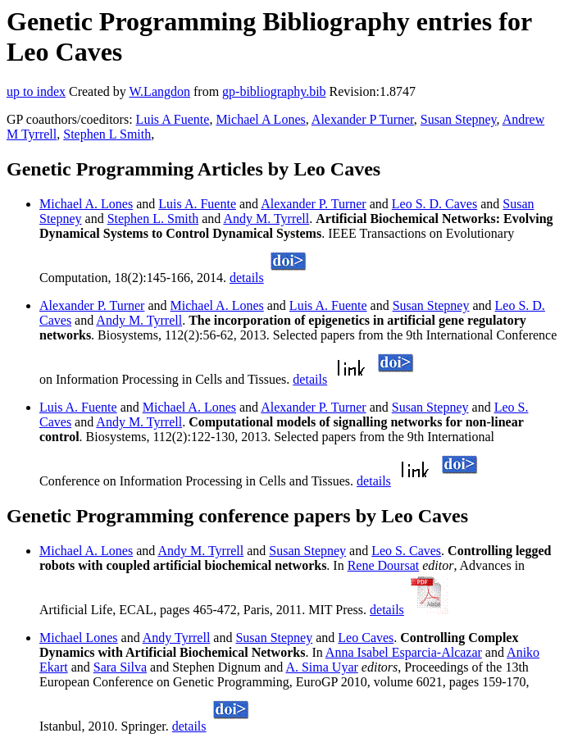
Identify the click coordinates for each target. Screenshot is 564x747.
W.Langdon (159, 91)
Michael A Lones (260, 119)
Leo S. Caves (406, 551)
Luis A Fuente (173, 119)
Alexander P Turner (363, 119)
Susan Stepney (459, 119)
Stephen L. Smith (153, 218)
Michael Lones (78, 638)
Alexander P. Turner (313, 204)
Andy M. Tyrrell (266, 218)
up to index (36, 91)
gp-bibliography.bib (274, 91)
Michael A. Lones (86, 204)
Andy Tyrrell (177, 638)
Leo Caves (365, 638)
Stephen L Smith (107, 134)
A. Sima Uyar (321, 667)
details (247, 278)
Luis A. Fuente (197, 204)
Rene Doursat (384, 565)
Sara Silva (120, 667)
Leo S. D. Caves (434, 204)
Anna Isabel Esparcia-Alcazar (403, 652)
